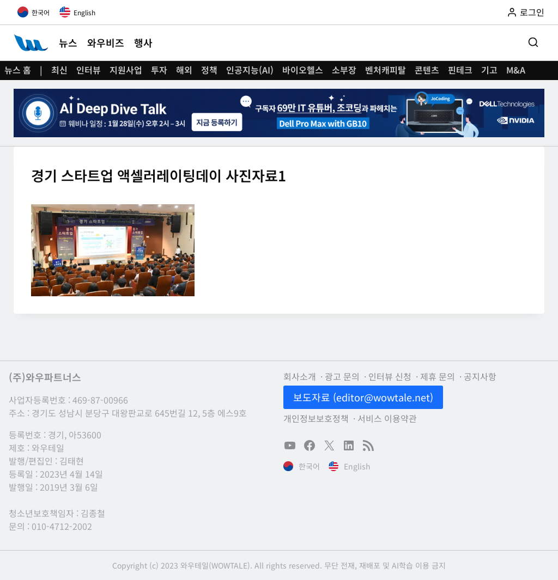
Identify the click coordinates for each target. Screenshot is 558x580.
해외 (184, 69)
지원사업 (126, 69)
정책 (209, 69)
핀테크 (460, 69)
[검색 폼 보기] (533, 42)
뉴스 (68, 42)
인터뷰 (88, 69)
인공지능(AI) (250, 69)
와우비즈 (105, 42)
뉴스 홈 (17, 69)
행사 (143, 42)
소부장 (344, 69)
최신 (59, 69)
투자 (159, 69)
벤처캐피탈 (385, 69)
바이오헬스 (302, 69)
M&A (515, 69)
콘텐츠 (427, 69)
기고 (489, 69)
